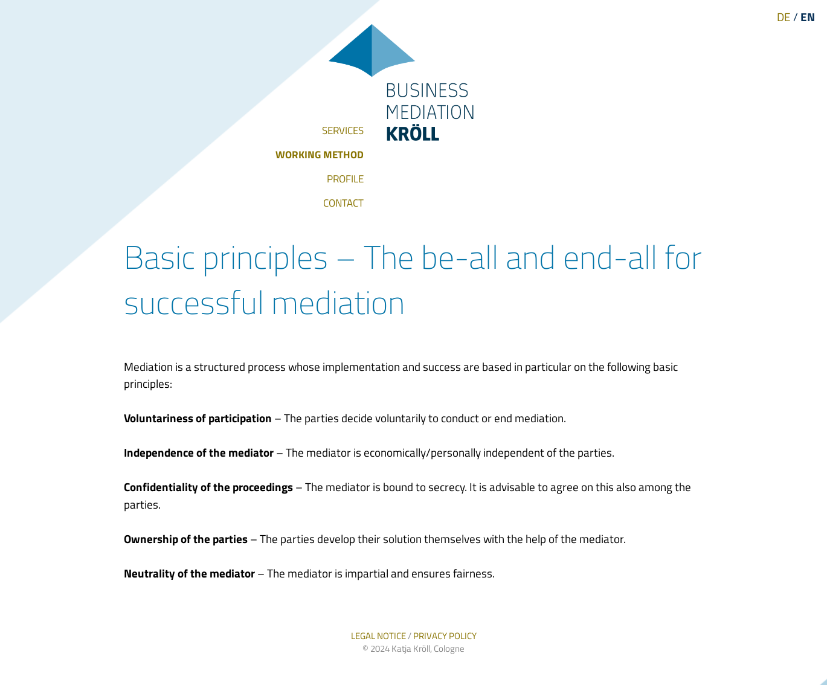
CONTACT (343, 203)
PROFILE (345, 179)
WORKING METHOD (319, 154)
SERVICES (343, 130)
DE (784, 16)
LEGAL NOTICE (378, 636)
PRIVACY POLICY (445, 636)
